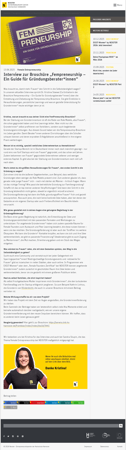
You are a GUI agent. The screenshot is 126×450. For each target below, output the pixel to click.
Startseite (6, 13)
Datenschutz (104, 446)
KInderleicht (27, 288)
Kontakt (119, 446)
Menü (118, 4)
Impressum (88, 446)
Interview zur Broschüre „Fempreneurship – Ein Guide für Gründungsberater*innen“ (54, 13)
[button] (11, 403)
